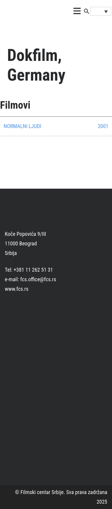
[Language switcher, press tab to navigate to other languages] (100, 11)
